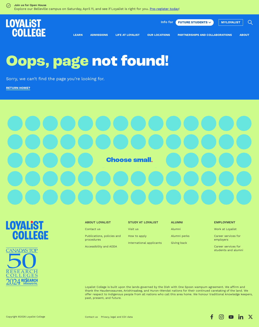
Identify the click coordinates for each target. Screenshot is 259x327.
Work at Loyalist (225, 229)
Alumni (176, 229)
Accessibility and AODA (101, 246)
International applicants (145, 242)
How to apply (137, 236)
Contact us (92, 229)
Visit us (133, 229)
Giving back (179, 242)
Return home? (18, 88)
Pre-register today (164, 9)
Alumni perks (180, 236)
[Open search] (250, 22)
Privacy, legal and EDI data (117, 316)
